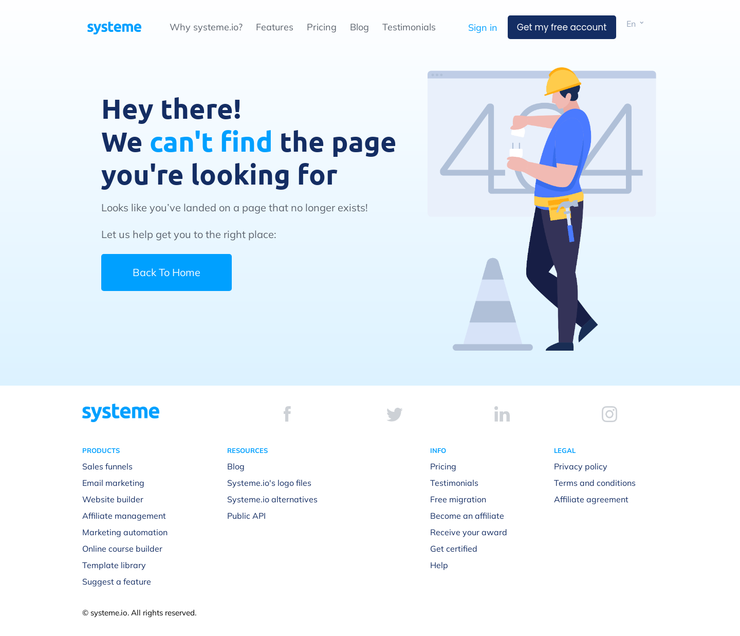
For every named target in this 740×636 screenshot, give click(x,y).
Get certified (453, 548)
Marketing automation (125, 532)
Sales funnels (107, 466)
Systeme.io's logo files (269, 483)
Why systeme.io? (206, 27)
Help (439, 565)
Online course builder (122, 548)
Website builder (112, 499)
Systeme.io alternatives (272, 499)
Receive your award (468, 532)
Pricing (322, 27)
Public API (246, 516)
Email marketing (113, 483)
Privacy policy (580, 466)
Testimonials (409, 27)
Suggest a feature (116, 581)
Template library (114, 565)
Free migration (458, 499)
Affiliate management (124, 516)
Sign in (482, 27)
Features (274, 27)
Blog (359, 27)
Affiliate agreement (591, 499)
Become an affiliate (467, 516)
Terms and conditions (595, 483)
